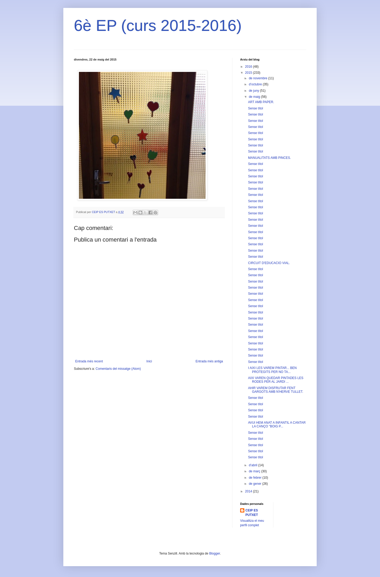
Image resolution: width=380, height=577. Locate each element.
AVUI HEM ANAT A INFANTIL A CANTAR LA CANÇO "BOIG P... (277, 424)
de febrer (255, 477)
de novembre (258, 78)
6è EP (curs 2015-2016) (158, 25)
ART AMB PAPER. (261, 102)
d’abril (253, 465)
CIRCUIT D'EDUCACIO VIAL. (269, 263)
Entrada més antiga (209, 361)
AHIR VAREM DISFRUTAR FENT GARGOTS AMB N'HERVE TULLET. (275, 390)
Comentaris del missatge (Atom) (118, 369)
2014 (249, 491)
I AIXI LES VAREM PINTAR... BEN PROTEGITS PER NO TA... (272, 369)
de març (255, 471)
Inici (149, 361)
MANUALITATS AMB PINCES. (269, 158)
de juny (254, 91)
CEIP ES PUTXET (251, 513)
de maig (255, 97)
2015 (249, 73)
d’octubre (256, 84)
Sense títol (255, 108)
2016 (249, 66)
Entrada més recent (89, 361)
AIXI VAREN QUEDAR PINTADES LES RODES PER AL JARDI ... (275, 380)
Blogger (214, 553)
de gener (255, 484)
